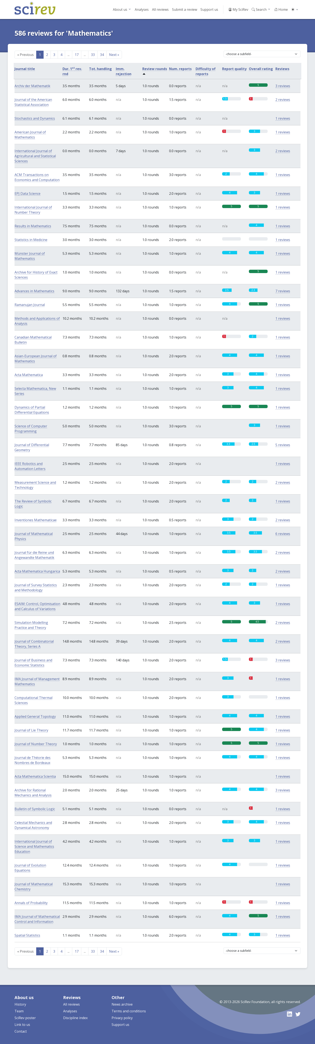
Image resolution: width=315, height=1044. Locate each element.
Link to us (22, 1024)
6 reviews (282, 533)
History (20, 1004)
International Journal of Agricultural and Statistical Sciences (35, 156)
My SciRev (238, 9)
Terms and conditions (129, 1011)
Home (281, 9)
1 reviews (282, 118)
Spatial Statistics (27, 935)
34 (102, 54)
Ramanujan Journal (30, 304)
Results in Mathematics (33, 226)
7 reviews (282, 291)
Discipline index (75, 1018)
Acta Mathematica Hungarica (37, 571)
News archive (122, 1004)
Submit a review (184, 9)
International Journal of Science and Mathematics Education (34, 846)
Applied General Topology (35, 716)
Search (259, 9)
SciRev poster (25, 1018)
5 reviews (282, 445)
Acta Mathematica (29, 374)
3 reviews (282, 86)
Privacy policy (122, 1018)
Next (114, 54)
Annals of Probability (31, 902)
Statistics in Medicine (31, 239)
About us (120, 9)
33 (93, 54)
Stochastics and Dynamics (35, 118)
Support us (209, 9)
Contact (21, 1031)
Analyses (142, 9)
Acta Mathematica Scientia (35, 776)
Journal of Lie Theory (31, 730)
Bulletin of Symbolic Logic (35, 809)
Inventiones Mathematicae (36, 520)
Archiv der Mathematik (32, 86)
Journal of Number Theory (36, 744)
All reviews (160, 9)
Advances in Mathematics (34, 291)
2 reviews (282, 99)
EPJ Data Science (27, 193)
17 (77, 54)
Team (19, 1011)
